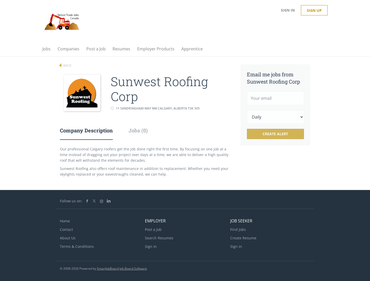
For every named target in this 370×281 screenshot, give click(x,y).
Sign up (314, 10)
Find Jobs (238, 229)
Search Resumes (159, 237)
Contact (66, 229)
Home (65, 221)
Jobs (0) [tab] (138, 130)
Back (66, 65)
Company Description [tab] (86, 130)
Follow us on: (71, 200)
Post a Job (153, 229)
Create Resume (243, 237)
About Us (68, 237)
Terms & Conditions (77, 246)
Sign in (288, 10)
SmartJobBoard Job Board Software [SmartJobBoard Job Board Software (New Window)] (122, 268)
